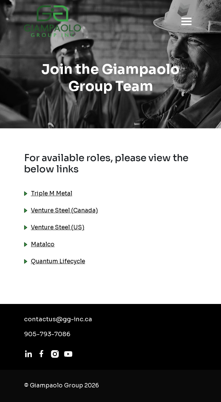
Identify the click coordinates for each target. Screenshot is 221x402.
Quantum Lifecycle (58, 261)
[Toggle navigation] (184, 21)
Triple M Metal (51, 193)
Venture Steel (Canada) (64, 210)
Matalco (43, 244)
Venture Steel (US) (57, 227)
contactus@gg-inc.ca (58, 319)
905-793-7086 (47, 334)
